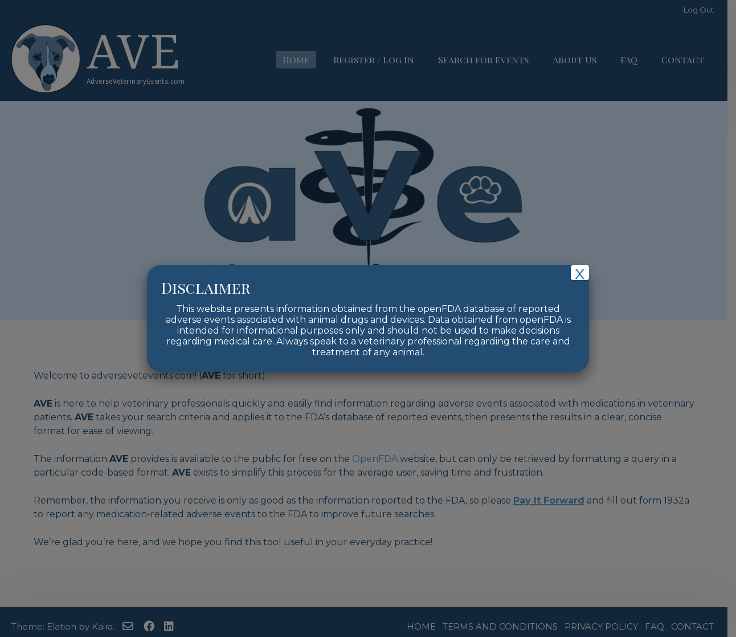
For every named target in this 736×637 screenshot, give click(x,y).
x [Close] (579, 272)
